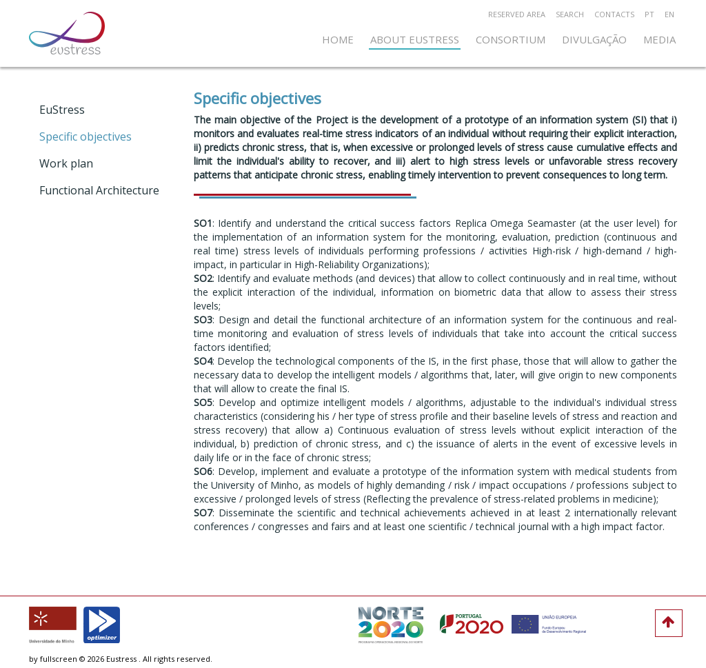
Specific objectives (85, 136)
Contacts (614, 14)
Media (659, 39)
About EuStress (414, 39)
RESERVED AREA (516, 14)
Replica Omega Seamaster (515, 223)
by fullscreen (53, 659)
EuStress (62, 109)
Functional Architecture (99, 190)
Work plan (66, 163)
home (338, 39)
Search (570, 14)
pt (649, 14)
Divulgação (594, 39)
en (669, 14)
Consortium (510, 39)
